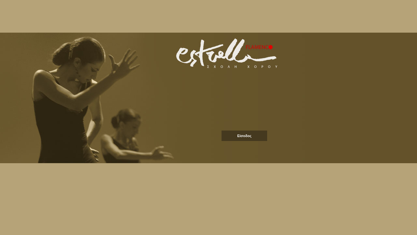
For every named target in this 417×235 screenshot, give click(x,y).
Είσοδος (244, 136)
